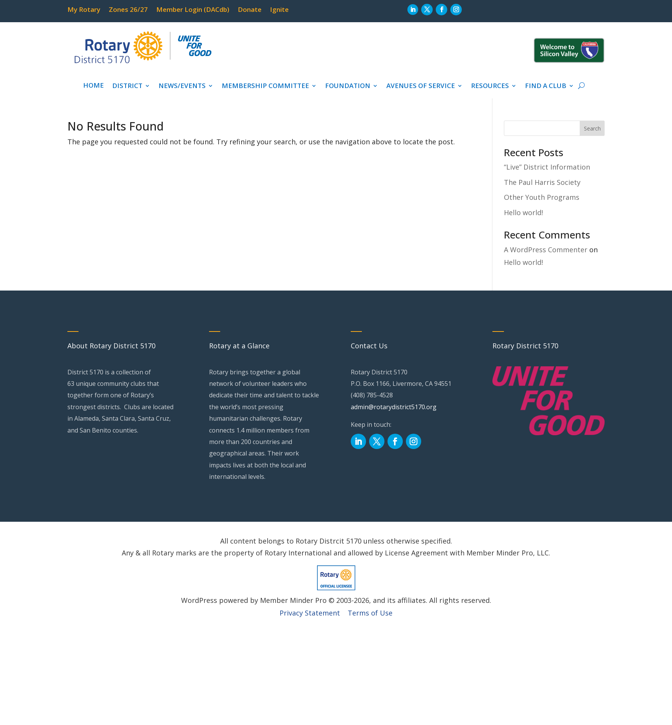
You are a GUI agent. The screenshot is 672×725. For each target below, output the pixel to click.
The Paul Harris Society (542, 182)
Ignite (279, 10)
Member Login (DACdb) (192, 10)
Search (592, 128)
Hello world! (523, 212)
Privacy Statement (310, 612)
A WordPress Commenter (545, 249)
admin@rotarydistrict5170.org (394, 407)
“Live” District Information (547, 166)
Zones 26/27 (128, 10)
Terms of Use (370, 612)
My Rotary (83, 10)
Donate (250, 10)
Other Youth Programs (541, 197)
